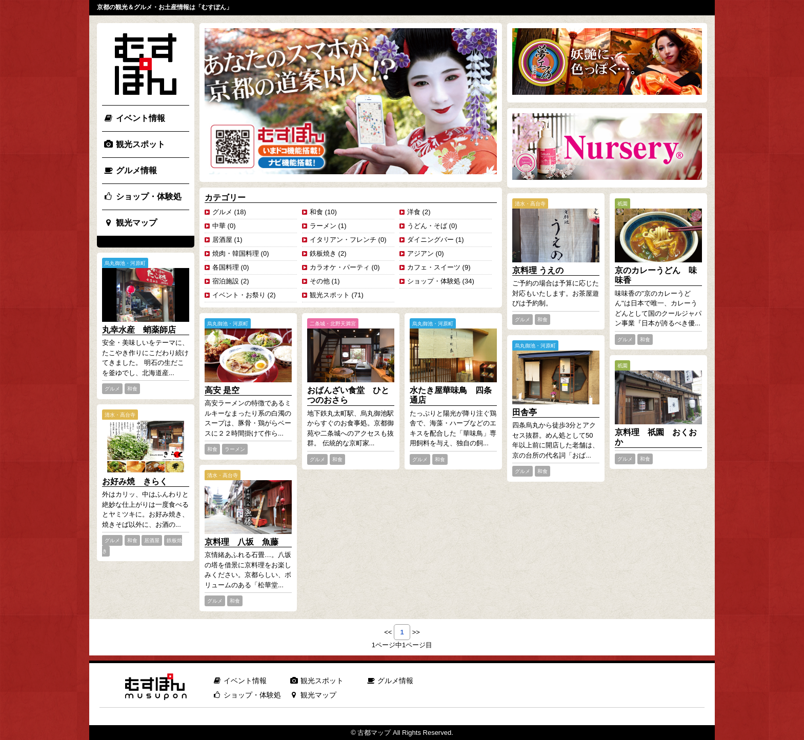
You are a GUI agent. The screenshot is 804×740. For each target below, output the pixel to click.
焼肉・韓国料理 (235, 253)
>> (416, 632)
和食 (316, 212)
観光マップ (130, 222)
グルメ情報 (130, 170)
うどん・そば (427, 226)
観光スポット (134, 144)
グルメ (222, 212)
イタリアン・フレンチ (343, 239)
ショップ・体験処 (142, 196)
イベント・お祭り (239, 295)
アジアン (420, 253)
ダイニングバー (430, 239)
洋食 (413, 212)
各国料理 (225, 267)
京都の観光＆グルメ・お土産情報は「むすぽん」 (164, 7)
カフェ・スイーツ (433, 267)
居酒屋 (222, 239)
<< (388, 632)
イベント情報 (134, 118)
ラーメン (323, 226)
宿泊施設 (225, 281)
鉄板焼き (323, 253)
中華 (219, 226)
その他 (320, 281)
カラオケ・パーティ (340, 267)
